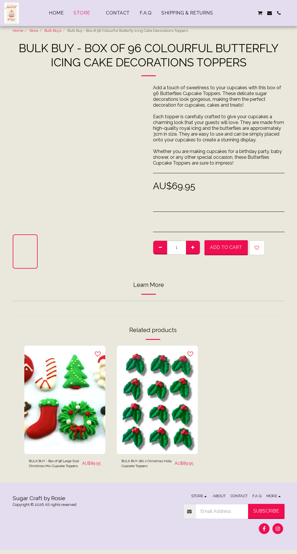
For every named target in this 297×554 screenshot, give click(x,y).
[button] (232, 13)
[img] (64, 400)
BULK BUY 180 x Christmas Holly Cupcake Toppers (140, 466)
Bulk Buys (52, 30)
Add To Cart (226, 247)
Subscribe (266, 515)
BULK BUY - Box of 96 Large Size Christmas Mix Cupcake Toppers (53, 466)
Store (33, 30)
